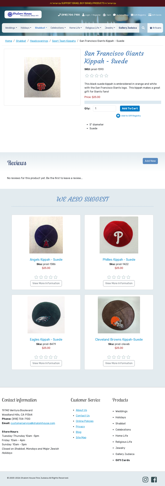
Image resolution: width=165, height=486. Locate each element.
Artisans (155, 28)
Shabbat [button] (40, 28)
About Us (81, 410)
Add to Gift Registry (131, 116)
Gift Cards (154, 15)
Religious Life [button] (92, 28)
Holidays (121, 417)
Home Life (122, 435)
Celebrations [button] (57, 28)
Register (97, 15)
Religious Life (124, 441)
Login (86, 15)
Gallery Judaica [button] (128, 28)
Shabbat (121, 423)
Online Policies (84, 421)
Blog (78, 432)
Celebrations (123, 429)
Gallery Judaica (125, 454)
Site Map (81, 437)
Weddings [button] (10, 28)
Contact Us (83, 415)
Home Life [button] (74, 28)
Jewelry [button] (109, 28)
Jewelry (120, 447)
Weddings (121, 411)
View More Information (46, 283)
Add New (150, 160)
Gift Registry (138, 15)
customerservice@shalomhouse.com (33, 423)
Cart (107, 15)
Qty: (87, 108)
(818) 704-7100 (70, 15)
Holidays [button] (25, 28)
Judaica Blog (120, 15)
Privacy (80, 426)
